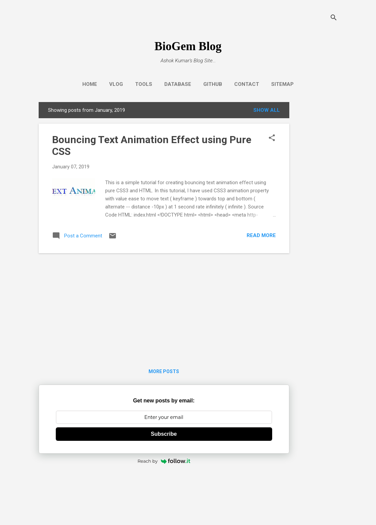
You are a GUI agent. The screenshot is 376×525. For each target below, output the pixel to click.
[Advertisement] (316, 203)
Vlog (116, 84)
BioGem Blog (188, 46)
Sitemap (282, 84)
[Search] (334, 18)
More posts (164, 371)
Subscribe (164, 434)
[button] (272, 138)
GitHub (212, 84)
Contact (246, 84)
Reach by (163, 461)
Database (177, 84)
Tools (143, 84)
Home (89, 84)
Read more (261, 235)
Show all (266, 110)
